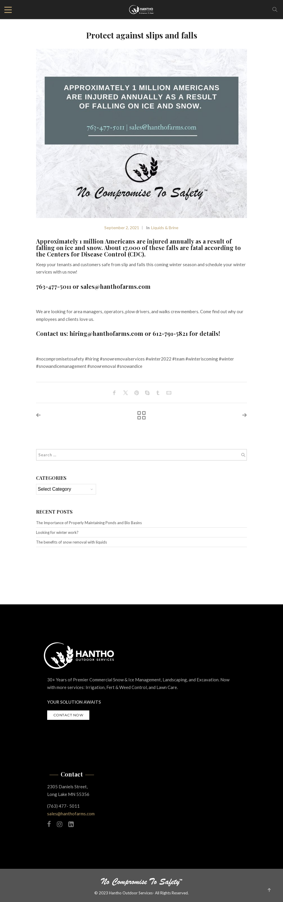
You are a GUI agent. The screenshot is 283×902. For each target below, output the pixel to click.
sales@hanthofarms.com (71, 813)
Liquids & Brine (164, 227)
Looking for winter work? (57, 532)
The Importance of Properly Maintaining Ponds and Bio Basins (89, 522)
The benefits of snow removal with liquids (71, 542)
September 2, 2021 (121, 227)
